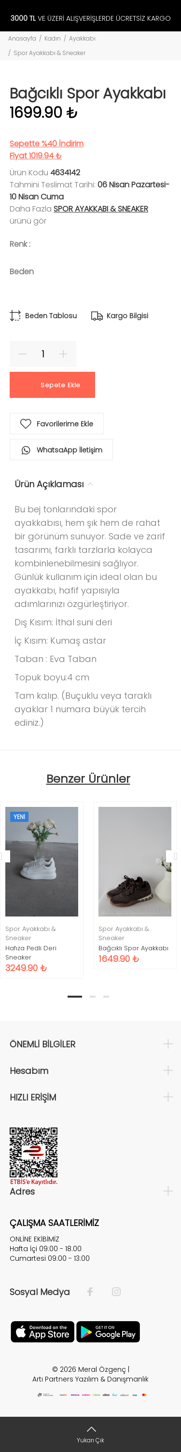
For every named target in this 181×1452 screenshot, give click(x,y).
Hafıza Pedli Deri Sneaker (30, 953)
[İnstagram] (111, 1292)
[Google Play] (108, 1331)
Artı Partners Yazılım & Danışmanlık (90, 1379)
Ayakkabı (82, 38)
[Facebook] (94, 1292)
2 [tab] (93, 997)
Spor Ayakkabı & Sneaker (49, 53)
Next (172, 856)
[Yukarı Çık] (90, 1434)
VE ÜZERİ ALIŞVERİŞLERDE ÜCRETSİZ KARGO (91, 18)
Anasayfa (22, 38)
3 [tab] (106, 997)
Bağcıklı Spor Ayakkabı (133, 948)
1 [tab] (75, 997)
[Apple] (42, 1331)
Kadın (52, 38)
